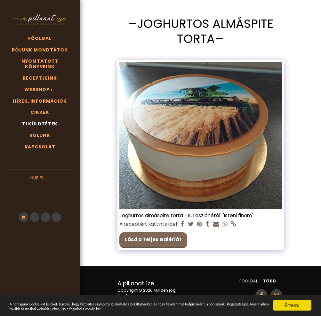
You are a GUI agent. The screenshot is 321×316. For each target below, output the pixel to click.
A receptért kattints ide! (148, 224)
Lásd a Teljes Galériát (153, 239)
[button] (39, 188)
